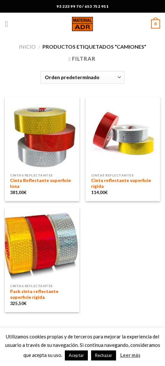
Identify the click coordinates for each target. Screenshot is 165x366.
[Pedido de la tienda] (82, 77)
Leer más (130, 355)
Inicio (27, 46)
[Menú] (9, 24)
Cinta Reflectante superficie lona (40, 183)
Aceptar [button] (76, 355)
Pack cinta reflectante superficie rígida (34, 294)
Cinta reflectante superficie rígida (121, 183)
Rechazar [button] (103, 355)
